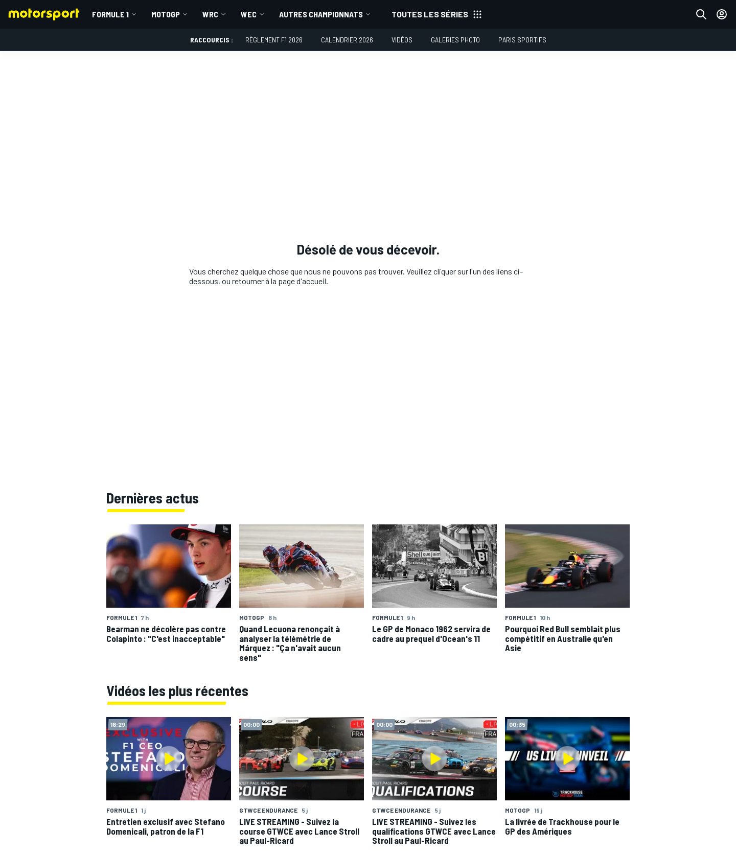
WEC (249, 14)
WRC (210, 14)
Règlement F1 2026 (274, 39)
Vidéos (402, 39)
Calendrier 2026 (347, 39)
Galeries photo (455, 39)
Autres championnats (321, 14)
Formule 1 (110, 14)
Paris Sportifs (522, 39)
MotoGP (165, 14)
